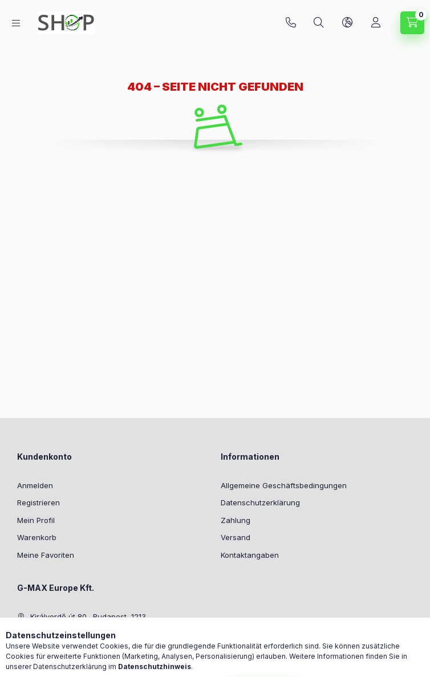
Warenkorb (36, 537)
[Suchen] (318, 22)
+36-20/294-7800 (291, 23)
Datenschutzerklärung (260, 502)
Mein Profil (36, 520)
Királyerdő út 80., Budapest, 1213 (88, 616)
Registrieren (38, 502)
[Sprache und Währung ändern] (347, 22)
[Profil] (375, 22)
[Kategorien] (16, 23)
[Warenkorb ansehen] (412, 22)
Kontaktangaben (250, 555)
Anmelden (35, 485)
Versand (235, 537)
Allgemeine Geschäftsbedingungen (284, 485)
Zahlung (235, 520)
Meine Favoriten (45, 555)
